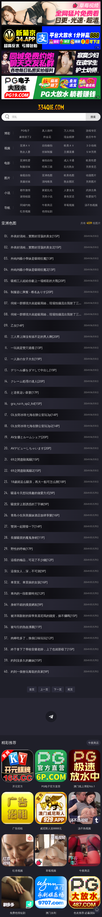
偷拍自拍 (47, 160)
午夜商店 (47, 205)
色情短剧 (47, 211)
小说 (7, 193)
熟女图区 (69, 181)
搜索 (93, 117)
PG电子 (25, 130)
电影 (7, 163)
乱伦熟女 (69, 166)
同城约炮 (25, 205)
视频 (7, 148)
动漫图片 (91, 175)
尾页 (70, 689)
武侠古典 (91, 190)
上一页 (44, 689)
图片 (7, 178)
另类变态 (91, 166)
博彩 (7, 133)
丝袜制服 (47, 152)
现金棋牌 (69, 137)
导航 (7, 208)
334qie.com (51, 107)
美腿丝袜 (25, 181)
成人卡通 (69, 160)
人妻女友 (69, 190)
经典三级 (47, 166)
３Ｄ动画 (91, 145)
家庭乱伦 (47, 190)
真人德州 (47, 130)
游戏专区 (91, 130)
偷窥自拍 (25, 175)
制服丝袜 (25, 166)
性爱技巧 (91, 196)
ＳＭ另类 (91, 152)
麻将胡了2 (25, 137)
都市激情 (25, 190)
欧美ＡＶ (69, 145)
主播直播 (69, 152)
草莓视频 (69, 205)
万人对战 (69, 130)
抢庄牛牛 (91, 137)
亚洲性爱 (25, 160)
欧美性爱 (91, 160)
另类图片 (91, 181)
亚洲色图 (47, 175)
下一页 (58, 689)
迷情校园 (25, 196)
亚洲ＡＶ (25, 145)
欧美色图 (69, 175)
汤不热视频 (91, 205)
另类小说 (47, 196)
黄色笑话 (69, 196)
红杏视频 (25, 211)
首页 (31, 689)
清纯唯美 (47, 181)
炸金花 (47, 137)
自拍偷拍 (47, 145)
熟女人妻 (25, 152)
